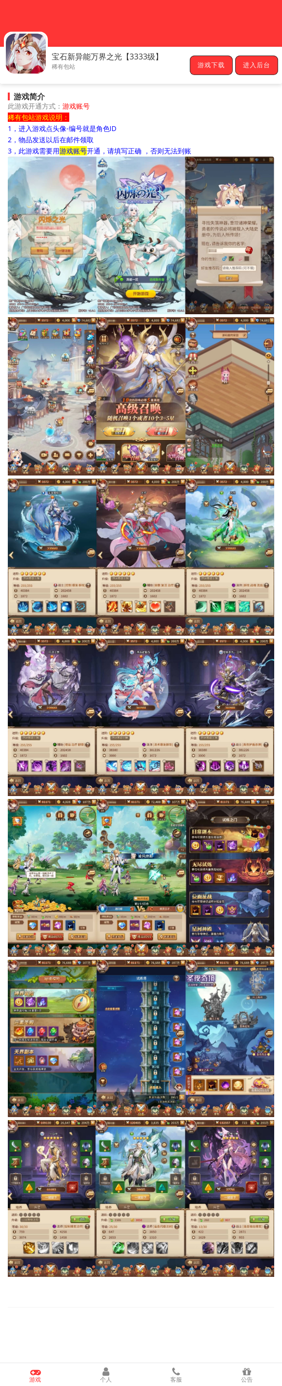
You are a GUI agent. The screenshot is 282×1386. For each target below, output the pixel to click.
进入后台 (256, 65)
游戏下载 (211, 65)
